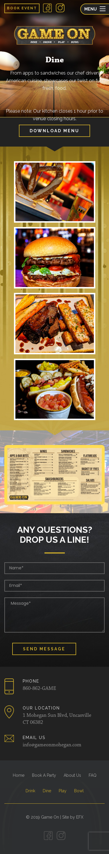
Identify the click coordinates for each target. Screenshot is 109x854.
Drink (30, 790)
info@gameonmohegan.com (52, 745)
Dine (47, 790)
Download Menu (54, 130)
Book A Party (44, 775)
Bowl (79, 790)
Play (63, 790)
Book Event (22, 8)
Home (18, 775)
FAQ (93, 775)
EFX (79, 817)
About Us (72, 775)
